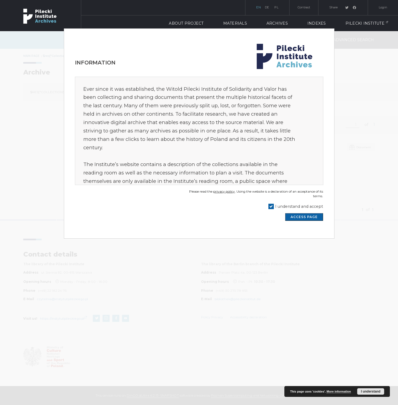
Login (383, 7)
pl (276, 7)
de (267, 7)
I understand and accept (299, 206)
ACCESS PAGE (304, 217)
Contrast (304, 7)
